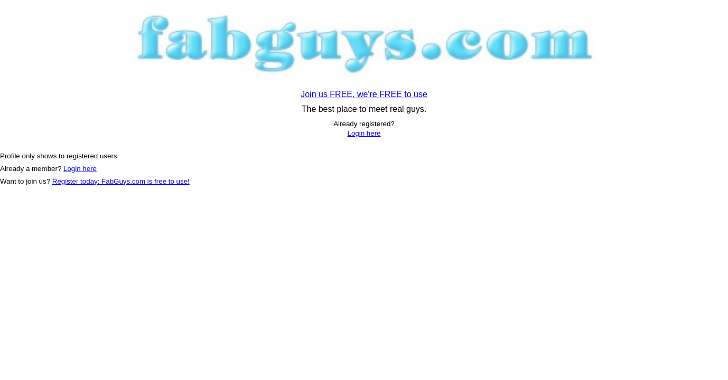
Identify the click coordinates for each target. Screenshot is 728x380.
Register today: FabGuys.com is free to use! (121, 181)
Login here (364, 133)
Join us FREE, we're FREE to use (364, 94)
